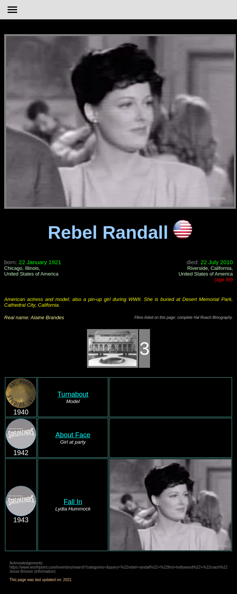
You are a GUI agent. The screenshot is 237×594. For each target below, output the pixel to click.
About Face (72, 435)
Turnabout (72, 394)
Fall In (72, 502)
